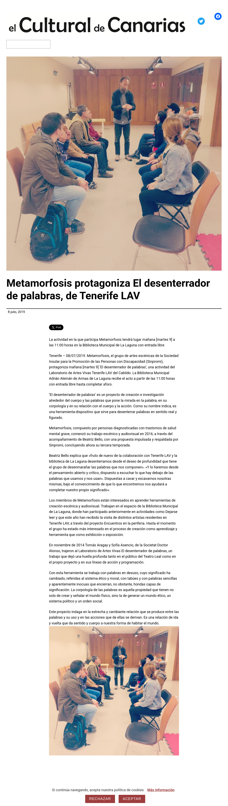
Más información (161, 790)
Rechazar (100, 799)
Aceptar (132, 799)
